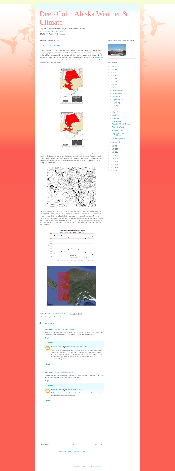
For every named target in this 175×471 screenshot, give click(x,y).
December (116, 90)
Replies (50, 342)
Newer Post (45, 444)
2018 (113, 146)
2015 (113, 155)
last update (99, 57)
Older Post (98, 444)
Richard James (57, 347)
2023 (113, 75)
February (116, 121)
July (114, 106)
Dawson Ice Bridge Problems (118, 134)
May (114, 112)
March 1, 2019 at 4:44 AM (75, 390)
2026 (113, 66)
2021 (113, 82)
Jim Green (49, 329)
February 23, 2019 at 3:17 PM (76, 347)
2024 (113, 72)
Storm (62, 317)
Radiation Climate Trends (121, 124)
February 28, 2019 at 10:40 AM (64, 372)
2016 (113, 152)
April (114, 115)
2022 (113, 78)
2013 (113, 161)
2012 (113, 164)
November (116, 93)
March (115, 118)
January (116, 142)
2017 (113, 149)
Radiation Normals (118, 138)
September (117, 100)
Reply (47, 338)
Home (72, 444)
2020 (113, 85)
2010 (113, 170)
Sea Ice (56, 317)
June (114, 109)
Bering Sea (49, 317)
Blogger (97, 466)
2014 (113, 158)
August (115, 103)
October (116, 97)
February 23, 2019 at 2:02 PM (64, 329)
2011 (113, 167)
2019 (113, 88)
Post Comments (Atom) (76, 451)
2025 (113, 69)
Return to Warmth (118, 127)
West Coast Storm (118, 130)
